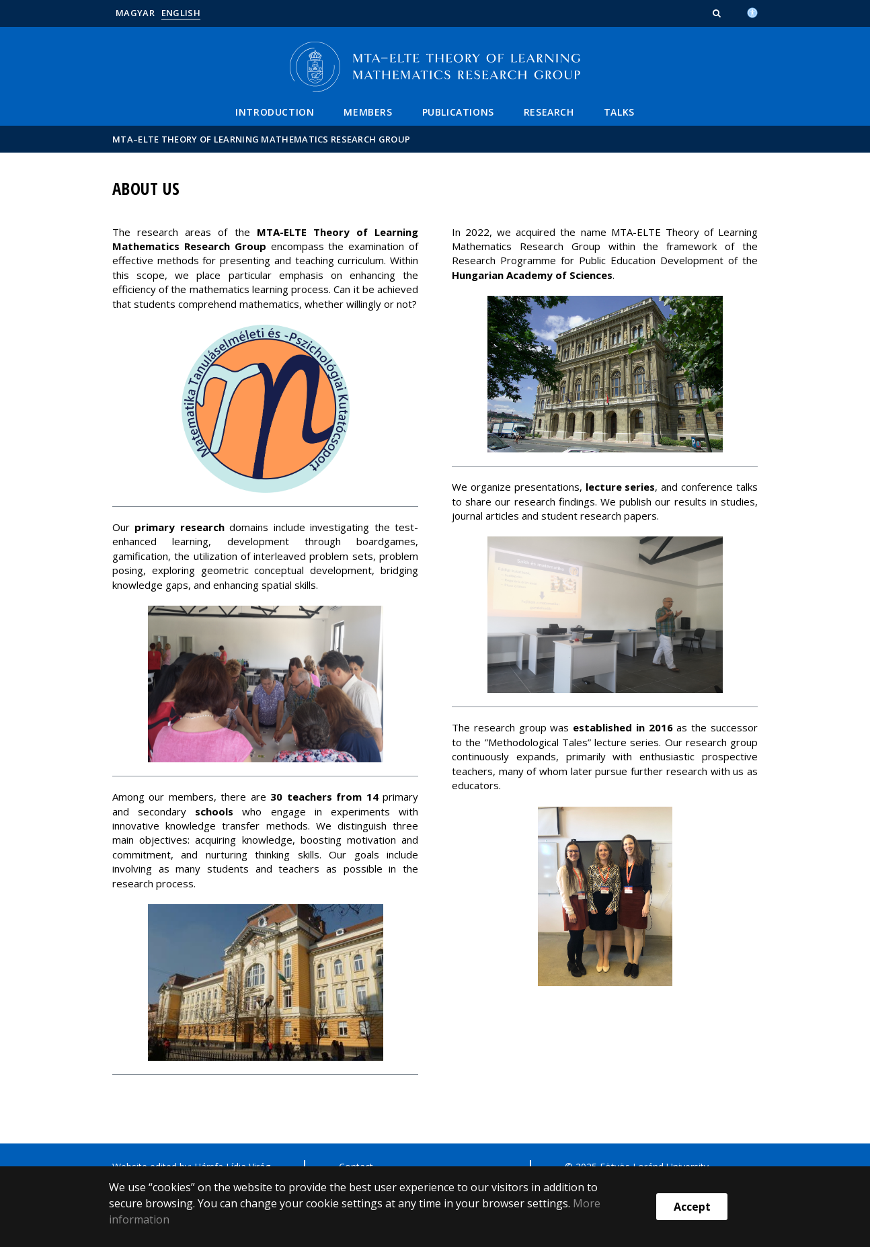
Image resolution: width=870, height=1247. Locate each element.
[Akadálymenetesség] (752, 11)
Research (549, 112)
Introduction (274, 112)
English (180, 13)
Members (368, 112)
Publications (458, 112)
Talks (619, 112)
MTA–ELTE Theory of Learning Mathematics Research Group (261, 139)
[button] (718, 13)
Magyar (135, 13)
